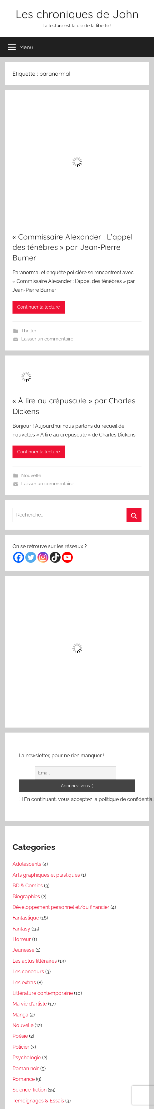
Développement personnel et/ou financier (60, 907)
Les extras (24, 982)
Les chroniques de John (77, 14)
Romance (23, 1079)
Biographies (26, 897)
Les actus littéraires (34, 961)
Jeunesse (23, 950)
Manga (20, 1015)
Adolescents (26, 864)
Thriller (28, 331)
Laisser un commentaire (47, 339)
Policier (20, 1047)
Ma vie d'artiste (29, 1004)
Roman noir (25, 1068)
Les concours (28, 972)
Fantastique (25, 918)
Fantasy (21, 929)
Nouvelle (31, 475)
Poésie (20, 1036)
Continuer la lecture (38, 307)
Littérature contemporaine (42, 993)
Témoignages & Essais (38, 1101)
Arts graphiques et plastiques (46, 875)
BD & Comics (27, 886)
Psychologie (26, 1058)
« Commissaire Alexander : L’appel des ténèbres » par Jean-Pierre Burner (72, 247)
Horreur (21, 939)
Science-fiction (29, 1090)
